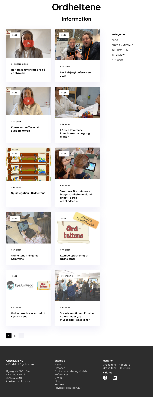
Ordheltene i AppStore (116, 364)
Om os (58, 377)
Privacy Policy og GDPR (69, 387)
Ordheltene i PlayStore (117, 367)
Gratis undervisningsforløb (71, 371)
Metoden (60, 367)
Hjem (58, 364)
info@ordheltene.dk (18, 381)
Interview (118, 54)
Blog (14, 35)
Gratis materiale (122, 45)
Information (67, 276)
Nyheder (117, 59)
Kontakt (59, 384)
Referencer (61, 374)
